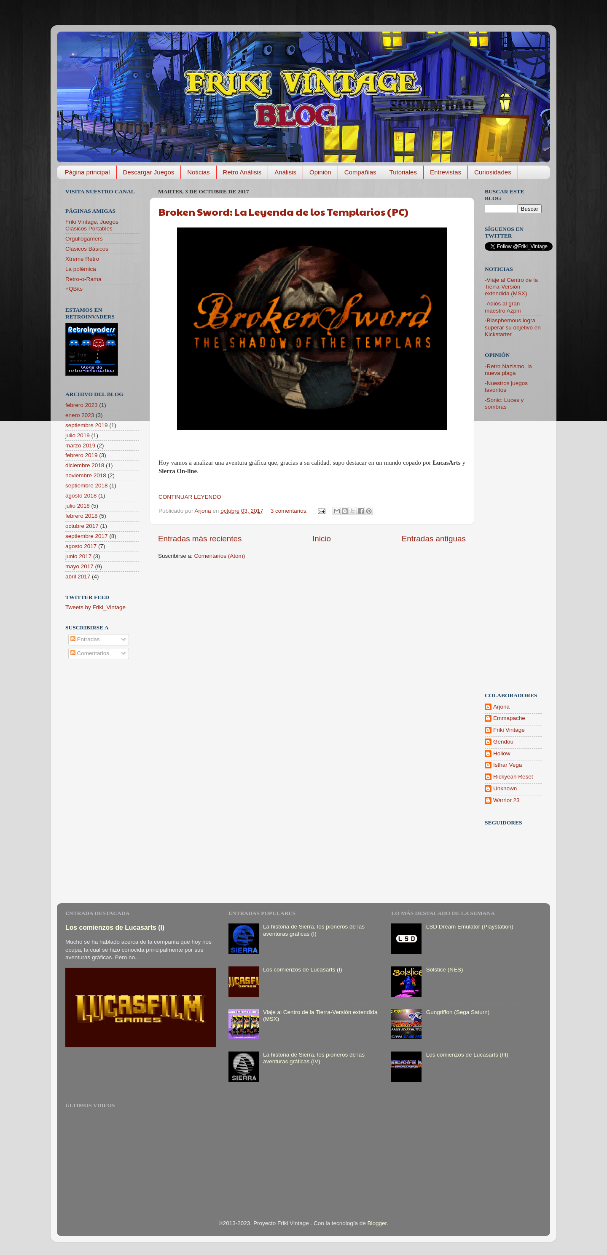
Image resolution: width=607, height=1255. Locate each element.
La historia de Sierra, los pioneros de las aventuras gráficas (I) (314, 930)
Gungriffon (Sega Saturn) (458, 1012)
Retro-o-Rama (83, 279)
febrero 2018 (81, 516)
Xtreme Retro (82, 259)
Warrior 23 (506, 800)
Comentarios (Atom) (219, 556)
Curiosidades (492, 172)
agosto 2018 (81, 495)
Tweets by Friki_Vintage (95, 607)
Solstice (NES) (444, 969)
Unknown (505, 788)
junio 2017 (78, 556)
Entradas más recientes (200, 538)
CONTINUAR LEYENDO (189, 497)
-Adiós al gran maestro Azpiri (503, 306)
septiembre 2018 (86, 485)
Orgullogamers (84, 238)
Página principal (87, 172)
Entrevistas (445, 172)
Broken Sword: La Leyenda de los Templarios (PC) (283, 211)
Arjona (501, 707)
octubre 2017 (82, 526)
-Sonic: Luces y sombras (504, 403)
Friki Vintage (509, 730)
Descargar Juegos (149, 172)
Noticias (198, 172)
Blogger (377, 1223)
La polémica (80, 269)
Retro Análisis (242, 172)
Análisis (285, 172)
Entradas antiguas (434, 538)
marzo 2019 (80, 445)
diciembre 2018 (84, 465)
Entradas (85, 639)
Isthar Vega (507, 765)
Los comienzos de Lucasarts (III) (467, 1055)
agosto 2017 (81, 546)
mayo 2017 (79, 566)
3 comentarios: (290, 511)
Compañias (360, 172)
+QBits (74, 289)
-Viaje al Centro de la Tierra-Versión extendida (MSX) (511, 287)
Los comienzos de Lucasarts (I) (114, 927)
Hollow (501, 753)
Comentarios (89, 653)
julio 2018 (77, 506)
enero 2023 (79, 415)
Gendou (503, 742)
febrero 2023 (81, 405)
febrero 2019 (81, 455)
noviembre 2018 (85, 475)
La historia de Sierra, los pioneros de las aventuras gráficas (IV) (314, 1058)
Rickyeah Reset (513, 776)
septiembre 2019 (86, 425)
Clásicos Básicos (86, 249)
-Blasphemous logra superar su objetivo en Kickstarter (513, 327)
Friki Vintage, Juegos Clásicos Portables (91, 225)
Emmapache (509, 718)
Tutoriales (403, 172)
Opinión (320, 172)
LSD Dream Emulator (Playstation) (469, 926)
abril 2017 (77, 576)
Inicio (321, 538)
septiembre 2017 (86, 536)
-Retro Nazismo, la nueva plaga (508, 369)
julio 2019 (77, 435)
